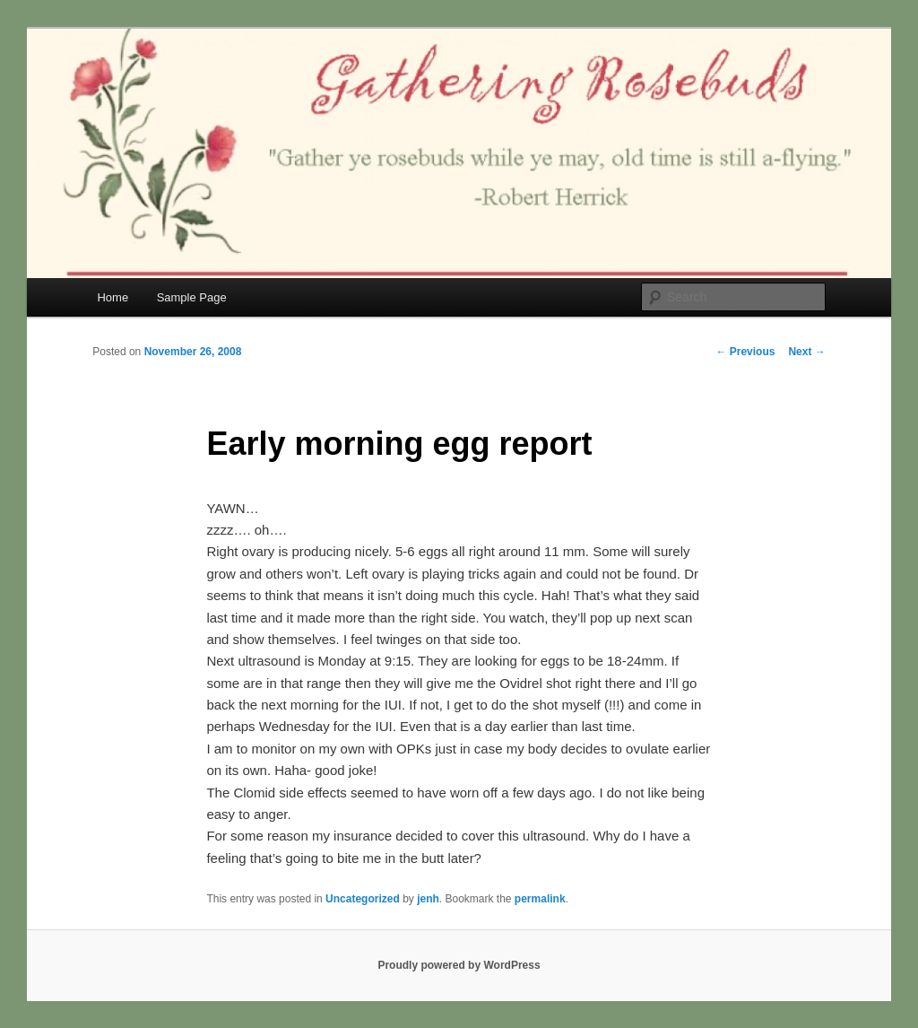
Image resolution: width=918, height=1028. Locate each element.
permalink (540, 899)
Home (112, 297)
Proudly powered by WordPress (458, 965)
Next (806, 351)
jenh (428, 899)
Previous (745, 351)
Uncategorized (362, 899)
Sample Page (192, 297)
